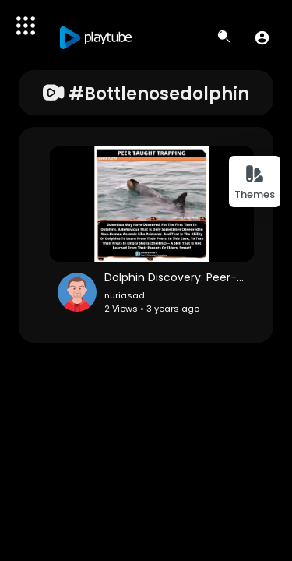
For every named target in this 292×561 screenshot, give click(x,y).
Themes (254, 183)
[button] (262, 37)
